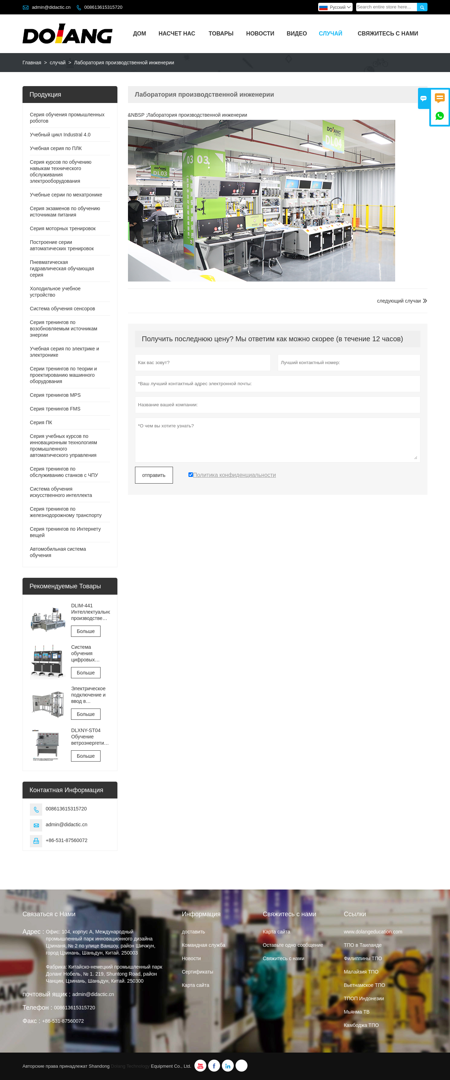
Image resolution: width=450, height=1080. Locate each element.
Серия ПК (41, 422)
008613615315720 (103, 7)
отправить (154, 475)
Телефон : (37, 1007)
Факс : (31, 1020)
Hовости (191, 958)
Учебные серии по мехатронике (66, 195)
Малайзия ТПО (361, 972)
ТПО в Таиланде (363, 945)
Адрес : (33, 931)
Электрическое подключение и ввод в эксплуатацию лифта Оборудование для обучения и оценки (88, 695)
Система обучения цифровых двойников (83, 653)
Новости (260, 34)
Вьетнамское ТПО (364, 985)
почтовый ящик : (46, 994)
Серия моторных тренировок (63, 228)
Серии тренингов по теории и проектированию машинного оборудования (63, 375)
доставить (193, 932)
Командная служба (203, 945)
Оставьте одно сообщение (293, 945)
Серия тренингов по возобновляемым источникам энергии (63, 328)
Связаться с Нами (49, 914)
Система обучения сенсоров (62, 308)
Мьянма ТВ (356, 1012)
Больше (86, 631)
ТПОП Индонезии (364, 998)
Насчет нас (177, 34)
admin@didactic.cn (51, 7)
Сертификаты (197, 972)
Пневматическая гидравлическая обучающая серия (62, 268)
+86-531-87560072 (67, 840)
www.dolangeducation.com (373, 932)
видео (297, 34)
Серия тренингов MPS (55, 395)
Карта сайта (195, 985)
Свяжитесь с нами (388, 34)
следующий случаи (399, 301)
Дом (139, 34)
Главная (31, 62)
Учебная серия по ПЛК (56, 148)
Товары (221, 34)
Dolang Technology (130, 1066)
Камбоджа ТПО (361, 1025)
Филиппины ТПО (363, 958)
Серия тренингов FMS (55, 409)
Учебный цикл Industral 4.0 (60, 134)
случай (330, 34)
